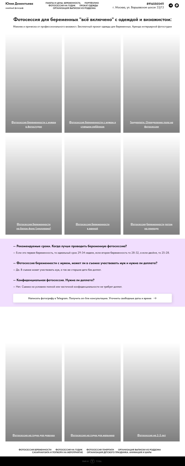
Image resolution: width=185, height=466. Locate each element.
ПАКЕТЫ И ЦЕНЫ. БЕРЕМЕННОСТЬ (63, 3)
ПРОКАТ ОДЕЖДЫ (89, 5)
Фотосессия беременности (37, 263)
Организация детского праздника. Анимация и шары (119, 452)
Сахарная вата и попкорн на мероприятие (57, 452)
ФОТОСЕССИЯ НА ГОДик (62, 5)
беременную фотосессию (106, 246)
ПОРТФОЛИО (92, 3)
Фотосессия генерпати (100, 449)
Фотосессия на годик (69, 449)
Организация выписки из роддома (139, 449)
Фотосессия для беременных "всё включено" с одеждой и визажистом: (92, 19)
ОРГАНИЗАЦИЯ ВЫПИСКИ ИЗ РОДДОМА (74, 8)
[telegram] (171, 5)
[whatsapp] (177, 5)
